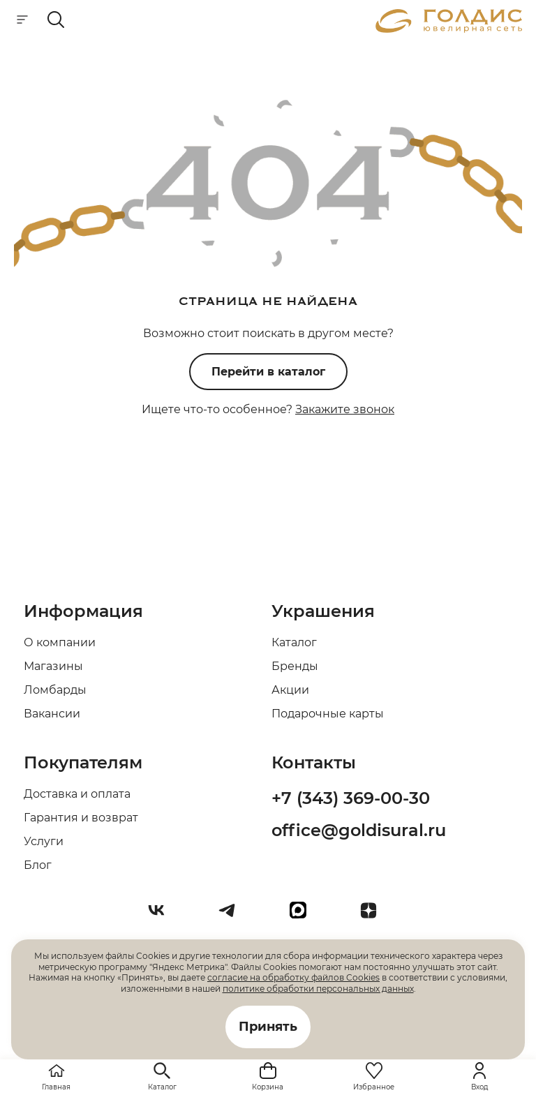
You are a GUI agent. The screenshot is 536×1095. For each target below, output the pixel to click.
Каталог (294, 642)
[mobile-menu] (22, 20)
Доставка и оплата (77, 793)
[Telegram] (232, 916)
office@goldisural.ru (358, 830)
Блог (38, 865)
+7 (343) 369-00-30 (350, 798)
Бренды (294, 666)
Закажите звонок (344, 409)
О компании (60, 642)
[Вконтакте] (162, 916)
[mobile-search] (55, 20)
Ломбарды (55, 690)
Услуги (44, 841)
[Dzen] (374, 916)
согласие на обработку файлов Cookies (293, 977)
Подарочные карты (327, 713)
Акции (290, 690)
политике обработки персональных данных (318, 988)
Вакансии (52, 713)
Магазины (53, 666)
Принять (268, 1026)
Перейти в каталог (268, 371)
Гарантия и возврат (81, 817)
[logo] (448, 29)
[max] (304, 916)
